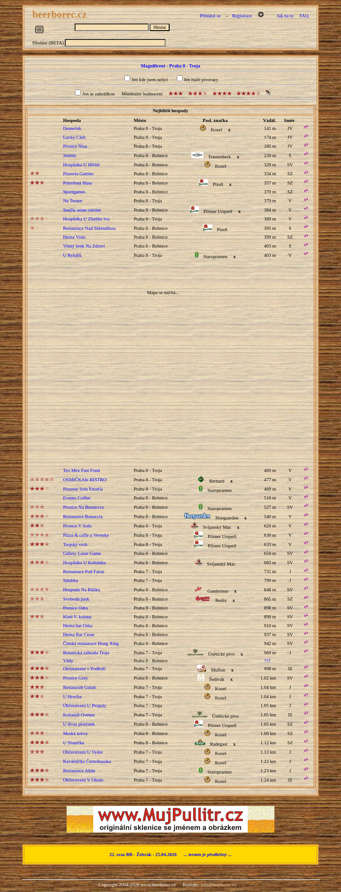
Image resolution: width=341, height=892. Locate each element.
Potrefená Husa (77, 183)
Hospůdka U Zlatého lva (86, 218)
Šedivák (216, 679)
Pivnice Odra (75, 607)
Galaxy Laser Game (82, 553)
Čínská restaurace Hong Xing (91, 643)
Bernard (216, 481)
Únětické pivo (221, 654)
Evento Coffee (77, 497)
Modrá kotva (75, 733)
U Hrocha (72, 696)
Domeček (72, 128)
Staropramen (215, 256)
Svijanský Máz (217, 527)
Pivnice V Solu (77, 525)
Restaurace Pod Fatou (83, 571)
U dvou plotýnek (79, 724)
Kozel (216, 129)
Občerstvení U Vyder (83, 752)
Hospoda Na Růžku (81, 589)
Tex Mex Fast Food (81, 470)
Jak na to (285, 15)
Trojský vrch (75, 544)
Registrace (242, 15)
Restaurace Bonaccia (83, 516)
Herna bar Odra (77, 625)
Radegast (218, 744)
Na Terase (72, 200)
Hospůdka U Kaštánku (84, 562)
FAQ (304, 15)
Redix (220, 600)
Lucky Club (74, 137)
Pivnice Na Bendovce (83, 507)
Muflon (218, 670)
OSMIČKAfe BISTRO (85, 479)
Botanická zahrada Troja (86, 652)
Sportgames (74, 191)
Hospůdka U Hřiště (81, 164)
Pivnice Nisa (75, 146)
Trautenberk (219, 156)
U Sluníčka (73, 742)
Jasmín (69, 155)
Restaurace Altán (79, 770)
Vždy (68, 660)
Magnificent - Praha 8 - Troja (170, 65)
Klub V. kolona (77, 616)
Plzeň (218, 184)
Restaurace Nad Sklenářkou (89, 228)
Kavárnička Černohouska (87, 761)
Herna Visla (74, 237)
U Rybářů (72, 255)
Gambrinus (217, 591)
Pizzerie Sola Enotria (83, 489)
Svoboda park (76, 599)
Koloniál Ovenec (79, 714)
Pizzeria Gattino (78, 173)
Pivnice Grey (75, 678)
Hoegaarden (226, 517)
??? (267, 660)
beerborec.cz (60, 14)
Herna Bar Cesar (79, 634)
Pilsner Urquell (217, 211)
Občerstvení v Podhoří (84, 668)
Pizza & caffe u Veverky (86, 535)
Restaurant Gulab (79, 687)
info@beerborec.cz (219, 884)
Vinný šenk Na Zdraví (84, 246)
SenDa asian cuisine (82, 210)
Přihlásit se (210, 15)
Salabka (70, 580)
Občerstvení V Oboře (83, 780)
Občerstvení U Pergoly (84, 705)
